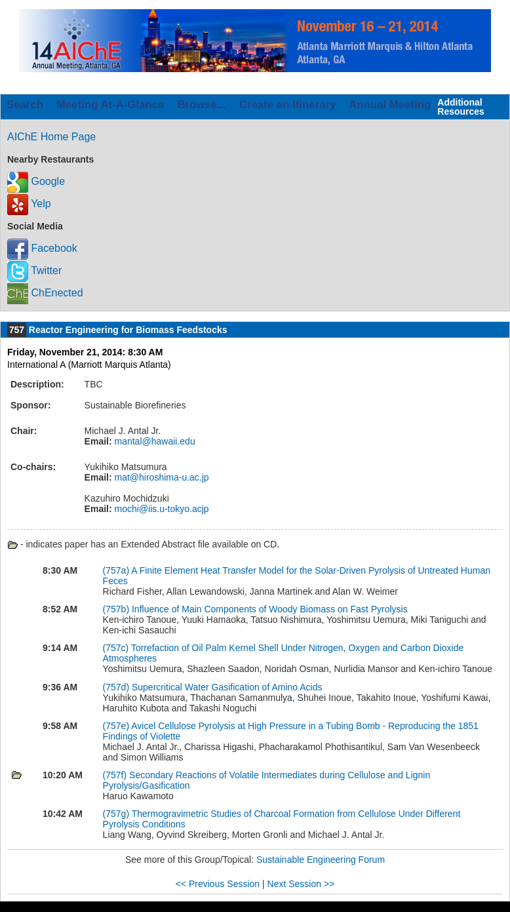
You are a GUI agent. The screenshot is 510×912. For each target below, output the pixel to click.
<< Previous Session (218, 884)
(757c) (117, 648)
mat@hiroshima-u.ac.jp (160, 477)
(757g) (117, 813)
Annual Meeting (390, 104)
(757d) (117, 687)
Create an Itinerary (287, 104)
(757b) (117, 609)
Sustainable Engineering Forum (320, 859)
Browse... (201, 104)
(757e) (117, 726)
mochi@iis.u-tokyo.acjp (160, 509)
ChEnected (45, 292)
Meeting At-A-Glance (110, 104)
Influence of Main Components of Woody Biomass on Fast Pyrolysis (270, 609)
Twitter (34, 270)
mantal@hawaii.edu (153, 441)
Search (25, 104)
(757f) (116, 775)
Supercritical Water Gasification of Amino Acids (227, 687)
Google (36, 181)
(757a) (117, 570)
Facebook (42, 248)
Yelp (29, 203)
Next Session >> (301, 884)
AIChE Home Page (51, 136)
